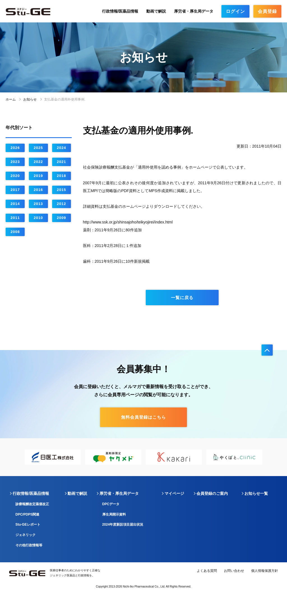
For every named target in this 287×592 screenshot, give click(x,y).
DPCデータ (110, 504)
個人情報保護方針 (264, 571)
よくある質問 (207, 571)
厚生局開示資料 (114, 514)
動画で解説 (156, 11)
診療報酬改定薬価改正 (32, 504)
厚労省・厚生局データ (193, 11)
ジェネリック (25, 535)
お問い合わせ (234, 571)
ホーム (11, 99)
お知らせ (30, 99)
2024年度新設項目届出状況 (123, 524)
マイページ (174, 493)
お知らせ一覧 (256, 493)
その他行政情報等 (28, 545)
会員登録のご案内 (212, 493)
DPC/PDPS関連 (27, 514)
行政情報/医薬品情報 (120, 11)
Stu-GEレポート (27, 524)
